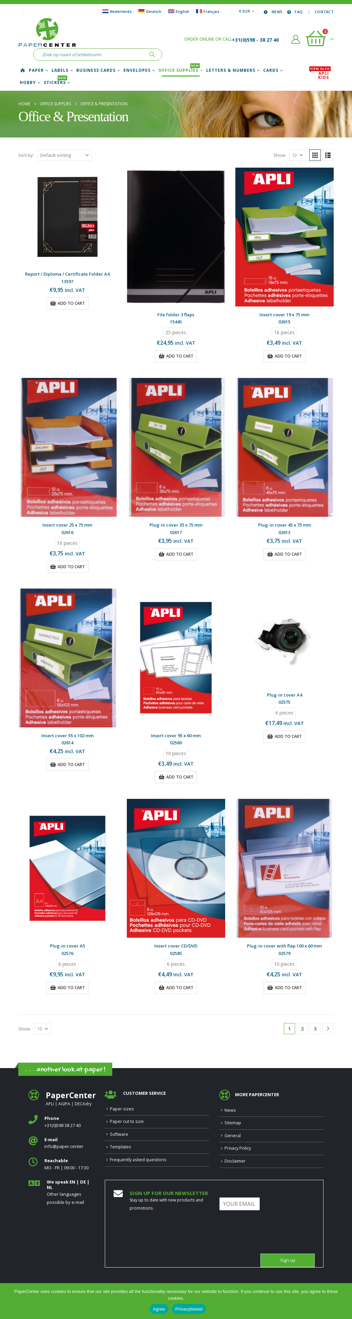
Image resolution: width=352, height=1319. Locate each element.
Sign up (287, 1260)
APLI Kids (320, 75)
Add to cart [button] (71, 303)
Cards (270, 70)
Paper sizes (122, 1109)
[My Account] (296, 39)
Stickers (55, 83)
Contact (320, 11)
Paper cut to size (127, 1121)
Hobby (28, 83)
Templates (120, 1147)
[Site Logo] (47, 33)
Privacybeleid (189, 1309)
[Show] (297, 155)
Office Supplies (179, 70)
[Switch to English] (179, 11)
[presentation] (270, 1242)
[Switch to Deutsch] (149, 11)
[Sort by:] (64, 155)
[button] (315, 155)
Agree (159, 1309)
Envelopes (137, 70)
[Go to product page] (67, 217)
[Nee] (343, 1301)
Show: (279, 155)
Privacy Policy (237, 1148)
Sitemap (232, 1123)
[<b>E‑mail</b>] (61, 1143)
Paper (36, 70)
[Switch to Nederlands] (117, 11)
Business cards (96, 70)
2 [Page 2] (302, 1028)
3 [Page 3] (315, 1028)
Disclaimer (235, 1161)
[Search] (152, 54)
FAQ (294, 11)
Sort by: (26, 155)
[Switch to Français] (208, 11)
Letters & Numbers (230, 70)
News (272, 11)
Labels (60, 70)
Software (119, 1134)
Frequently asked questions (138, 1160)
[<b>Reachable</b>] (61, 1164)
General (232, 1136)
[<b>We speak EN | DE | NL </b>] (61, 1192)
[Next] (328, 1028)
